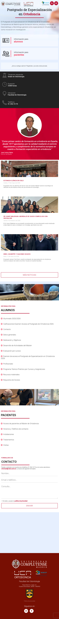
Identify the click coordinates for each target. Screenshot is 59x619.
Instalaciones (8, 434)
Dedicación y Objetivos (12, 340)
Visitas (6, 445)
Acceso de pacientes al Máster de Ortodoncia (21, 423)
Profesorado (8, 364)
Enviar (29, 506)
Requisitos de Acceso (11, 380)
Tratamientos (8, 440)
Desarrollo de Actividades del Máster (17, 345)
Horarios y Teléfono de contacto (15, 429)
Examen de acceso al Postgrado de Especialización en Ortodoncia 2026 (28, 357)
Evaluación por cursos (12, 351)
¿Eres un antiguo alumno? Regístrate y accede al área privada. (29, 66)
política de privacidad (21, 501)
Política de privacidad (29, 601)
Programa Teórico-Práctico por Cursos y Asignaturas (24, 369)
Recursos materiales (11, 374)
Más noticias (29, 275)
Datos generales (9, 335)
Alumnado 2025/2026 (11, 318)
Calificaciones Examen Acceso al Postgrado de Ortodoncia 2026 (28, 324)
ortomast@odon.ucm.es (8, 469)
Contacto (7, 329)
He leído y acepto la (15, 501)
